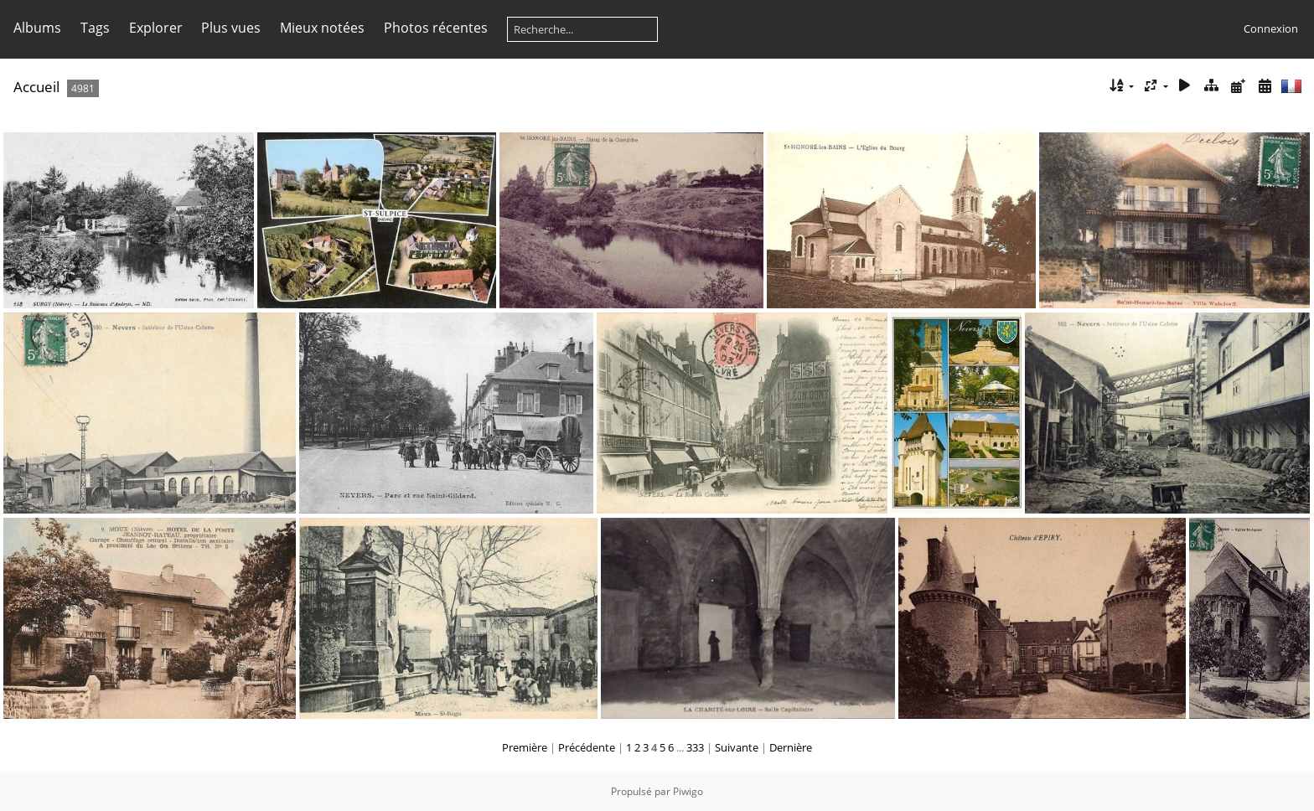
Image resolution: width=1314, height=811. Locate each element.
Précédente (586, 747)
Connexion (1271, 28)
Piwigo (688, 791)
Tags (95, 27)
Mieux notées (322, 27)
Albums (37, 27)
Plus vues (231, 27)
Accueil (36, 86)
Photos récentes (436, 27)
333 (695, 747)
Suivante (736, 747)
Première (524, 747)
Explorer (156, 27)
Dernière (790, 747)
